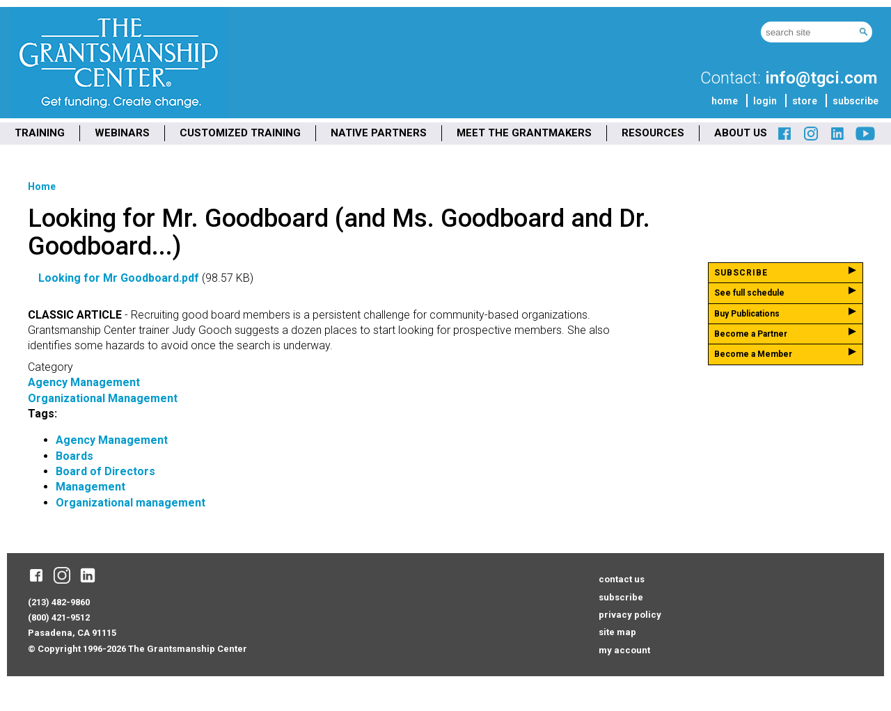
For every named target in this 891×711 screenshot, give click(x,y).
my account (624, 650)
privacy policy (630, 614)
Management (90, 486)
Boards (74, 456)
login (765, 100)
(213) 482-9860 (59, 602)
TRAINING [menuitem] (40, 133)
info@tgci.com (821, 78)
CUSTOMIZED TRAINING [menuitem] (240, 133)
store (804, 100)
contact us (622, 579)
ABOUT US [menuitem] (740, 133)
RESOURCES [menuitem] (653, 133)
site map (617, 632)
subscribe (855, 100)
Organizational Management (103, 398)
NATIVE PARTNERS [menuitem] (379, 133)
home (724, 100)
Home (42, 186)
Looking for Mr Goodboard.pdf (118, 278)
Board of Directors (105, 471)
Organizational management (130, 502)
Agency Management (84, 382)
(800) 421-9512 (59, 617)
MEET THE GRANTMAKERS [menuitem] (524, 133)
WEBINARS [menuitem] (122, 133)
